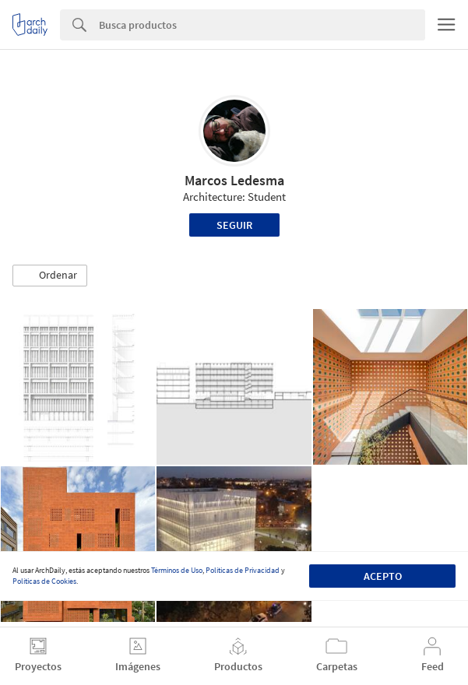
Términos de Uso (176, 570)
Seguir (234, 225)
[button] (49, 275)
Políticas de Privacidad (243, 570)
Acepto (383, 576)
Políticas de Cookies (44, 581)
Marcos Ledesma (234, 180)
